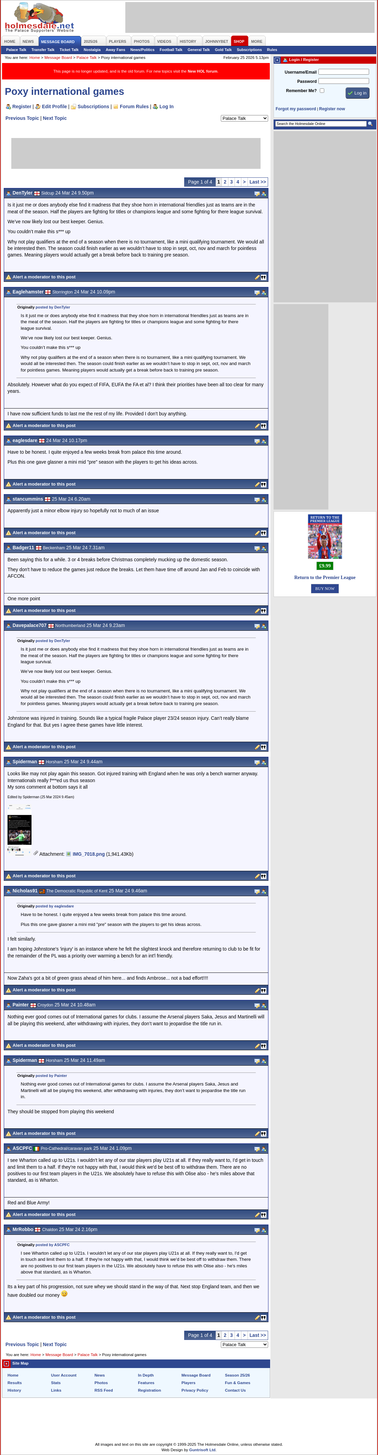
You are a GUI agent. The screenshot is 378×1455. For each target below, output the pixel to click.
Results (15, 1383)
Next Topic (55, 118)
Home (34, 57)
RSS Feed (103, 1390)
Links (56, 1390)
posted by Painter (51, 1076)
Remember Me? (301, 90)
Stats (56, 1383)
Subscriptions (249, 50)
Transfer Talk (43, 50)
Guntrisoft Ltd (202, 1450)
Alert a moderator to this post (44, 276)
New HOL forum (202, 71)
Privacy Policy (194, 1390)
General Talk (199, 50)
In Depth (146, 1375)
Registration (149, 1390)
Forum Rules (134, 106)
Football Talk (171, 50)
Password (307, 81)
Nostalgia (92, 50)
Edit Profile (54, 106)
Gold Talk (223, 50)
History (14, 1390)
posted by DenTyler (53, 307)
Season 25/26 (237, 1375)
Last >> (258, 182)
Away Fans (115, 50)
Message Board (58, 57)
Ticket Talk (69, 50)
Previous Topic (22, 118)
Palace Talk (16, 50)
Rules (272, 50)
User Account (63, 1375)
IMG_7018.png (89, 854)
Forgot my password (296, 108)
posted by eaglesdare (55, 906)
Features (146, 1383)
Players (188, 1383)
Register (21, 106)
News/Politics (142, 50)
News (99, 1375)
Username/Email (301, 72)
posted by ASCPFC (53, 1245)
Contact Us (235, 1390)
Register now (332, 108)
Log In (167, 106)
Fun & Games (237, 1383)
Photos (101, 1383)
